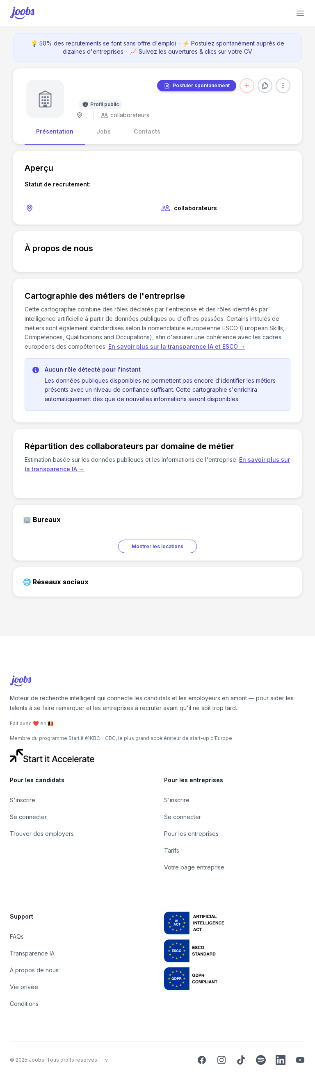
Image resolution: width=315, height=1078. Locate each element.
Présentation (54, 131)
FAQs (17, 936)
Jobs (103, 131)
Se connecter (28, 816)
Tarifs (171, 850)
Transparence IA (32, 953)
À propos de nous (34, 970)
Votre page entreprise (194, 867)
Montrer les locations (157, 546)
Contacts (147, 131)
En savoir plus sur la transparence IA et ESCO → (176, 346)
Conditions (24, 1003)
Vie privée (24, 986)
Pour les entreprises (191, 833)
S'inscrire (22, 800)
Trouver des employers (42, 833)
